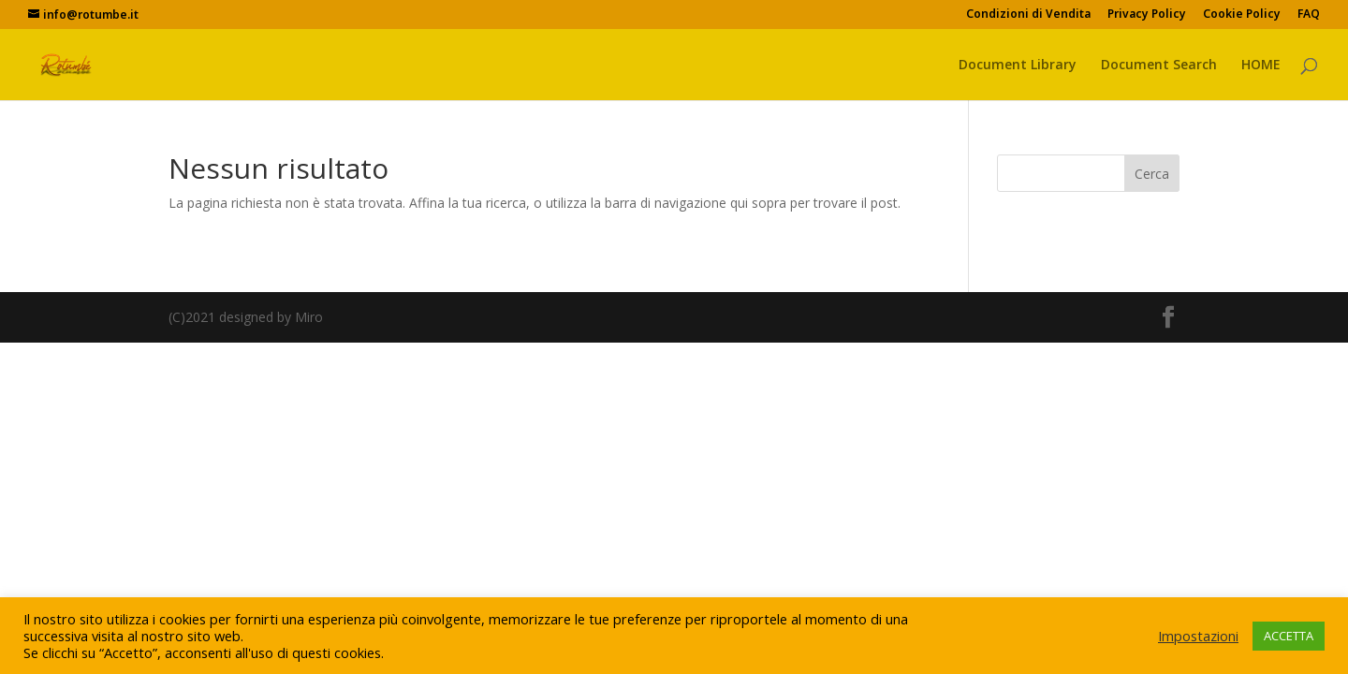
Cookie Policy (1242, 15)
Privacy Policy (1146, 15)
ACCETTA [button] (1288, 635)
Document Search (1159, 65)
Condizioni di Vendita (1028, 15)
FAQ (1308, 15)
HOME (1261, 65)
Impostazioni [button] (1198, 635)
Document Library (1018, 65)
